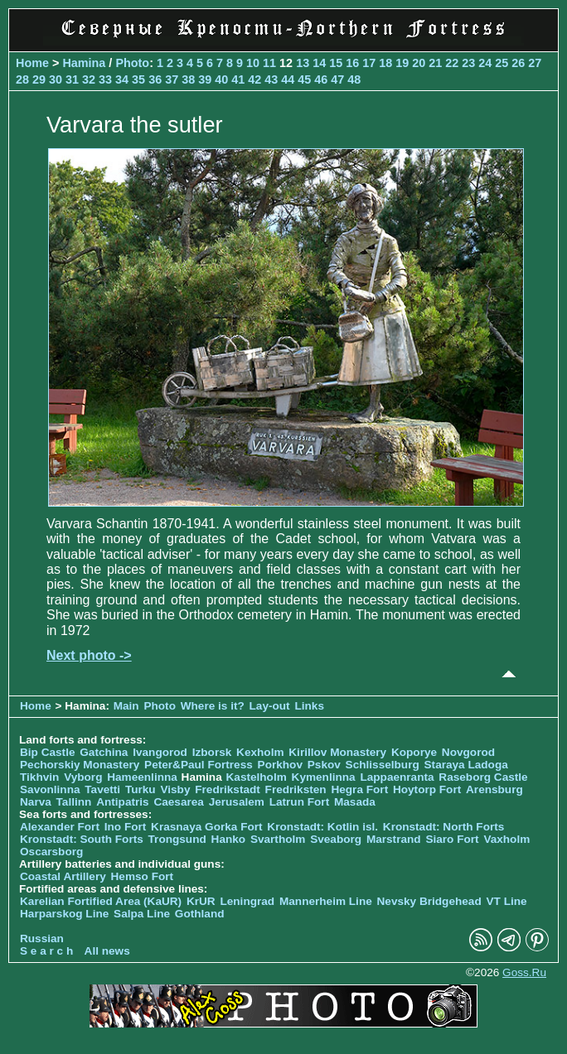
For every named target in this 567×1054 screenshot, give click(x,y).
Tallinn (74, 802)
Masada (355, 802)
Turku (140, 789)
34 (121, 79)
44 (287, 79)
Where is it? (213, 706)
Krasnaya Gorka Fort (206, 827)
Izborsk (212, 752)
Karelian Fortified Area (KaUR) (101, 901)
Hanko (228, 839)
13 (302, 63)
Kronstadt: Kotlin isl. (322, 827)
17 (369, 63)
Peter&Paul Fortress (198, 764)
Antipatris (122, 802)
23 (468, 63)
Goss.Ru (524, 972)
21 (435, 63)
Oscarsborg (51, 851)
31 (72, 79)
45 (304, 79)
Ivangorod (160, 752)
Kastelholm (256, 777)
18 (385, 63)
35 (138, 79)
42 (254, 79)
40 (221, 79)
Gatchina (104, 752)
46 (320, 79)
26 (518, 63)
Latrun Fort (299, 802)
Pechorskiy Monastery (79, 764)
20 (418, 63)
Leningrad (247, 901)
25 (501, 63)
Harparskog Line (64, 913)
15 (335, 63)
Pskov (324, 764)
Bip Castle (47, 752)
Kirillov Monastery (337, 752)
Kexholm (260, 752)
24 (485, 63)
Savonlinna (50, 789)
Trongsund (177, 839)
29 (39, 79)
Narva (35, 802)
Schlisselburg (382, 764)
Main (126, 706)
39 (204, 79)
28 (22, 79)
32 (88, 79)
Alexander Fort (59, 827)
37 (171, 79)
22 (451, 63)
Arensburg (494, 789)
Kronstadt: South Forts (81, 839)
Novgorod (468, 752)
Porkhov (280, 764)
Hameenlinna (142, 777)
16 (352, 63)
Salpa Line (142, 913)
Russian (42, 938)
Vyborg (83, 777)
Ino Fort (125, 827)
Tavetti (102, 789)
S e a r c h (46, 951)
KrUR (201, 901)
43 (271, 79)
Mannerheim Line (325, 901)
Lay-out (270, 706)
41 (238, 79)
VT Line (507, 901)
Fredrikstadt (227, 789)
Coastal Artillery (63, 876)
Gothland (200, 913)
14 (319, 63)
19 (402, 63)
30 (55, 79)
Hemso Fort (142, 876)
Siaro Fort (451, 839)
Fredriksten (296, 789)
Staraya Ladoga (466, 764)
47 (337, 79)
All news (107, 951)
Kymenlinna (324, 777)
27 (534, 63)
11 (269, 63)
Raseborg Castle (483, 777)
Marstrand (393, 839)
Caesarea (178, 802)
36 (155, 79)
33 (105, 79)
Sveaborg (335, 839)
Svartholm (277, 839)
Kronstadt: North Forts (444, 827)
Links (309, 706)
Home (32, 63)
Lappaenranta (397, 777)
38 (188, 79)
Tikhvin (39, 777)
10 (252, 63)
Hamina (83, 63)
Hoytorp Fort (427, 789)
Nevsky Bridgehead (429, 901)
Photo (132, 63)
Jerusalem (236, 802)
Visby (175, 789)
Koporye (414, 752)
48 (354, 79)
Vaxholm (506, 839)
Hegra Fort (359, 789)
